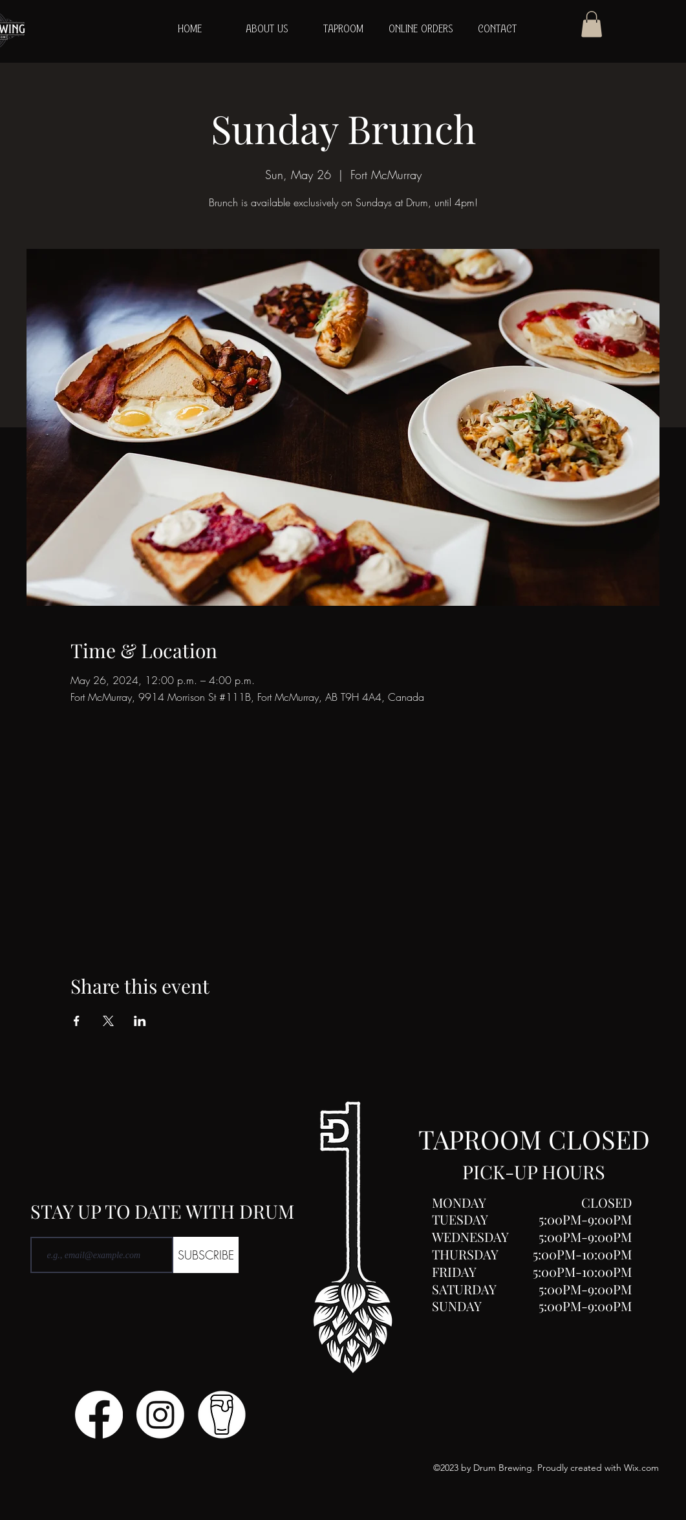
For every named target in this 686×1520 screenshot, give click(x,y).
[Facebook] (99, 1415)
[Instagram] (160, 1415)
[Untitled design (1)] (222, 1415)
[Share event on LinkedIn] (140, 1021)
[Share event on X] (108, 1021)
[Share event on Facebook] (76, 1021)
